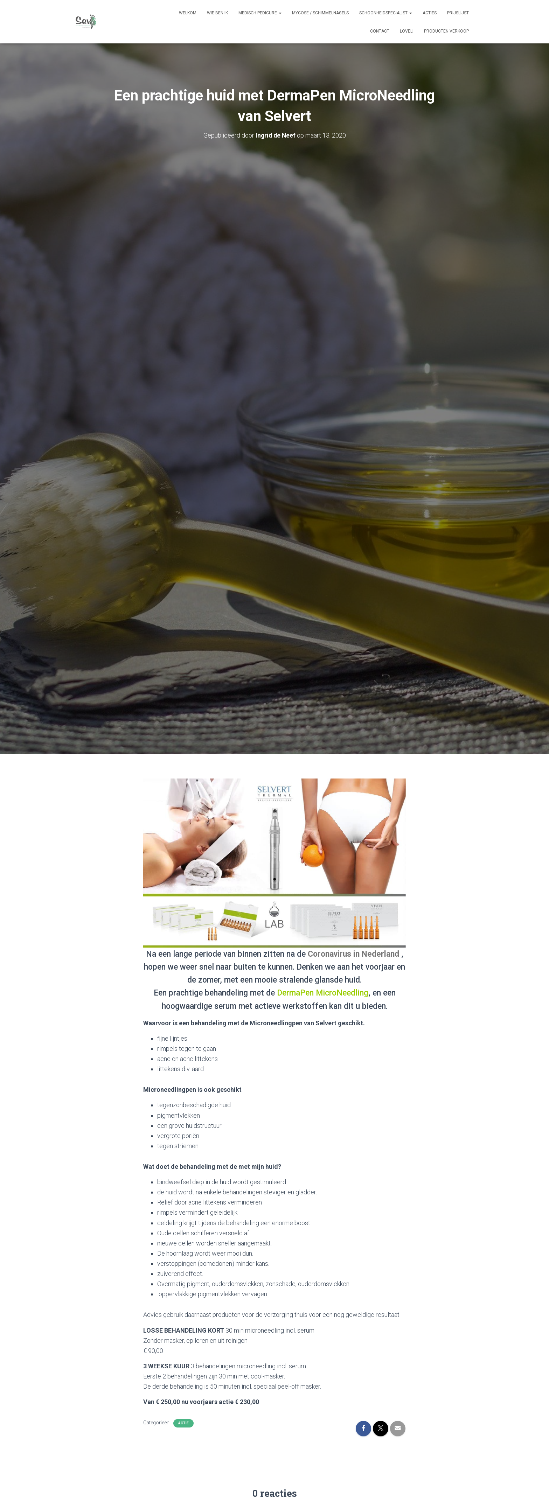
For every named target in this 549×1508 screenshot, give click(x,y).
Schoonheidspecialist (385, 13)
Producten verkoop (446, 31)
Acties (430, 13)
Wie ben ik (217, 13)
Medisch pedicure (260, 13)
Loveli (407, 31)
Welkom (187, 13)
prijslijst (458, 13)
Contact (379, 31)
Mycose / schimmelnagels (320, 13)
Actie (183, 1423)
